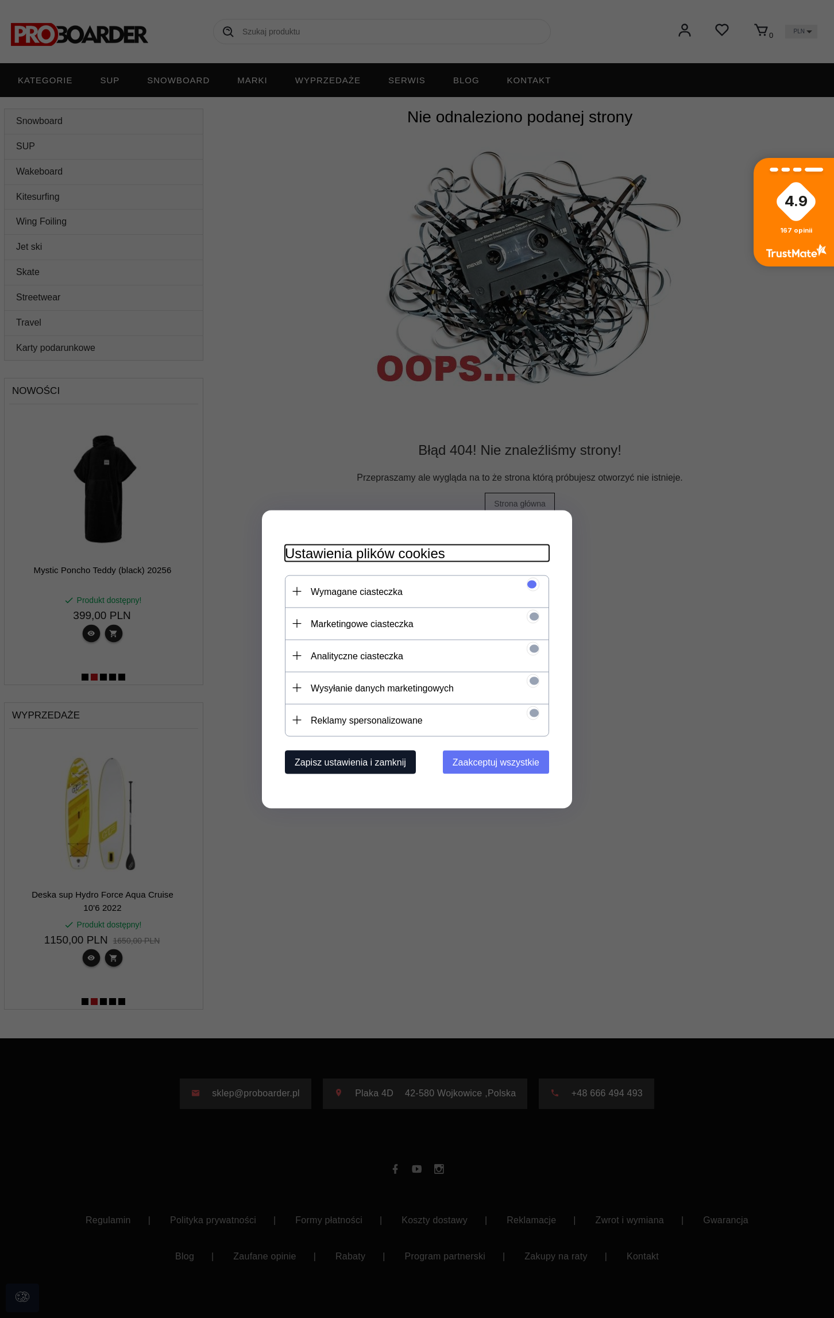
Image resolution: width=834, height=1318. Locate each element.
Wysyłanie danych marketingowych (382, 688)
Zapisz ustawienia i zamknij (350, 762)
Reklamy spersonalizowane (367, 720)
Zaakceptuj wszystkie (496, 762)
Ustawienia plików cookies (365, 553)
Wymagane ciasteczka (357, 591)
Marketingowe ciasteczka (362, 623)
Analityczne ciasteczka (357, 655)
